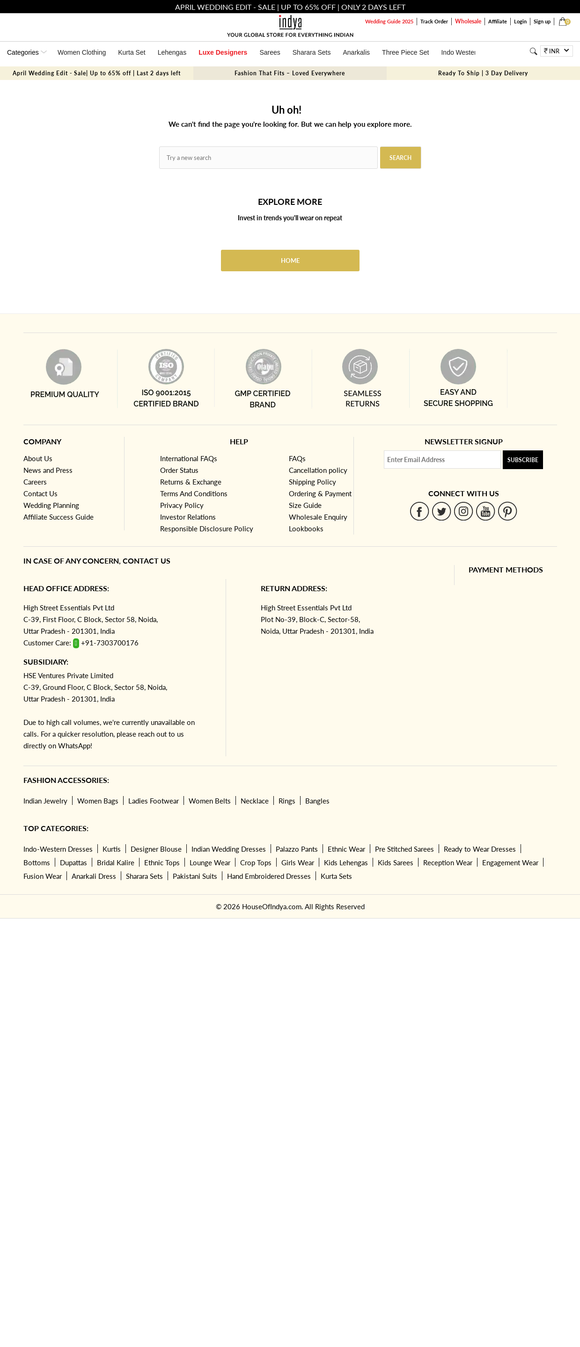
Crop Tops (256, 862)
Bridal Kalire (115, 862)
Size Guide (305, 505)
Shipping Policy (312, 482)
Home (290, 260)
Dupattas (73, 862)
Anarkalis (356, 52)
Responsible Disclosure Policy (206, 528)
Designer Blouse (156, 849)
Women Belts (210, 801)
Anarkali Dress (94, 876)
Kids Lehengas (346, 862)
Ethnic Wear (346, 849)
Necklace (255, 801)
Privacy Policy (182, 505)
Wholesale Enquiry (318, 517)
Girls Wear (297, 862)
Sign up (542, 21)
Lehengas (172, 52)
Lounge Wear (210, 862)
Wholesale (468, 21)
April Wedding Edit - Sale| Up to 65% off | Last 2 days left (97, 73)
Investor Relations (188, 517)
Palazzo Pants (297, 849)
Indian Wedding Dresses (228, 849)
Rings (287, 801)
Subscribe (522, 459)
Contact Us (40, 493)
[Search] (533, 51)
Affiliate (497, 21)
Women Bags (97, 801)
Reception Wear (447, 862)
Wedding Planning (51, 505)
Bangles (317, 801)
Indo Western (460, 52)
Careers (35, 482)
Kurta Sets (336, 876)
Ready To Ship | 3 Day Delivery (483, 73)
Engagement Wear (510, 862)
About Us (37, 458)
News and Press (48, 470)
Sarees (269, 52)
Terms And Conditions (194, 493)
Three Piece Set (405, 52)
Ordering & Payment (320, 493)
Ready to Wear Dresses (480, 849)
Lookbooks (306, 528)
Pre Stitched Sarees (404, 849)
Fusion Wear (42, 876)
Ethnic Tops (162, 862)
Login (520, 21)
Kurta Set (131, 52)
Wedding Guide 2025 (389, 21)
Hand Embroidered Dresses (269, 876)
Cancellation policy (318, 470)
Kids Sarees (395, 862)
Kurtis (112, 849)
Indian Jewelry (45, 801)
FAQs (297, 458)
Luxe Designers (222, 52)
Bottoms (36, 862)
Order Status (179, 470)
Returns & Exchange (190, 482)
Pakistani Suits (195, 876)
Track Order (434, 21)
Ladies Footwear (153, 801)
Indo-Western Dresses (58, 849)
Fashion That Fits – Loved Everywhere (290, 73)
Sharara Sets (312, 52)
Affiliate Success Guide (58, 517)
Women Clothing (82, 52)
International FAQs (188, 458)
